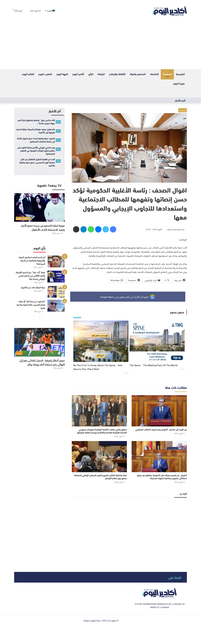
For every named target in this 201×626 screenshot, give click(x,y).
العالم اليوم (28, 74)
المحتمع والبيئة (138, 74)
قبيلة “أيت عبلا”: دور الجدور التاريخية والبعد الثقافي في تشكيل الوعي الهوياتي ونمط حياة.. (30, 275)
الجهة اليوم (62, 74)
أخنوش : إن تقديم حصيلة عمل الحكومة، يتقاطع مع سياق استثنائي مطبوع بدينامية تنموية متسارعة (162, 476)
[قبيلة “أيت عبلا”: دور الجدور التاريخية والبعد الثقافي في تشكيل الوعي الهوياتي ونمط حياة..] (56, 276)
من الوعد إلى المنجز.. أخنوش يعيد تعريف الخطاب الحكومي (161, 429)
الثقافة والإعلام (117, 74)
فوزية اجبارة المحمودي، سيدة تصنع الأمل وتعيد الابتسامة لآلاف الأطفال (43, 227)
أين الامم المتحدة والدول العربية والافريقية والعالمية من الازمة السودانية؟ (32, 260)
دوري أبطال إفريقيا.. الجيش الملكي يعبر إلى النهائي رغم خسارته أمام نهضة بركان (42, 362)
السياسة (167, 74)
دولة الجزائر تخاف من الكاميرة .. (32, 287)
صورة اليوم (179, 83)
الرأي (90, 74)
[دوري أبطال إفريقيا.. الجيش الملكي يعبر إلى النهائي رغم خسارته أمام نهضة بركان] (39, 342)
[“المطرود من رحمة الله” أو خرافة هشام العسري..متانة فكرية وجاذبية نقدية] (56, 306)
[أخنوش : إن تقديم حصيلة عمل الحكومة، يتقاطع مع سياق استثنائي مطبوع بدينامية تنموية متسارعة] (159, 456)
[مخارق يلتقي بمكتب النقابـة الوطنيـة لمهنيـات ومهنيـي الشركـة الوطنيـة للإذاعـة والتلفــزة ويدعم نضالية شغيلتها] (99, 410)
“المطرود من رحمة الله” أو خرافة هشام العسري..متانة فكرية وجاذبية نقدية (31, 304)
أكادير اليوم (78, 74)
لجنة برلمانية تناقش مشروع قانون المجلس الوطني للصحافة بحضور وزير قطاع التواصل (100, 476)
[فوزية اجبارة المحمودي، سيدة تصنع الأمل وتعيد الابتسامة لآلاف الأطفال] (39, 207)
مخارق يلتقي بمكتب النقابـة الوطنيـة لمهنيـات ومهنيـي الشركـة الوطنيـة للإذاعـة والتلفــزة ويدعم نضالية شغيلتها (102, 430)
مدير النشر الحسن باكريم (176, 229)
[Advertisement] (100, 46)
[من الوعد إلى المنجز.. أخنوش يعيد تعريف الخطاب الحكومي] (159, 410)
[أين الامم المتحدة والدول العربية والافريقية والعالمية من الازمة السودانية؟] (56, 261)
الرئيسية (180, 74)
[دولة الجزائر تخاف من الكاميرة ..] (56, 292)
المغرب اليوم (45, 74)
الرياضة (101, 74)
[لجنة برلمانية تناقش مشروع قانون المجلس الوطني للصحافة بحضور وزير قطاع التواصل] (99, 456)
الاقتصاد (154, 74)
